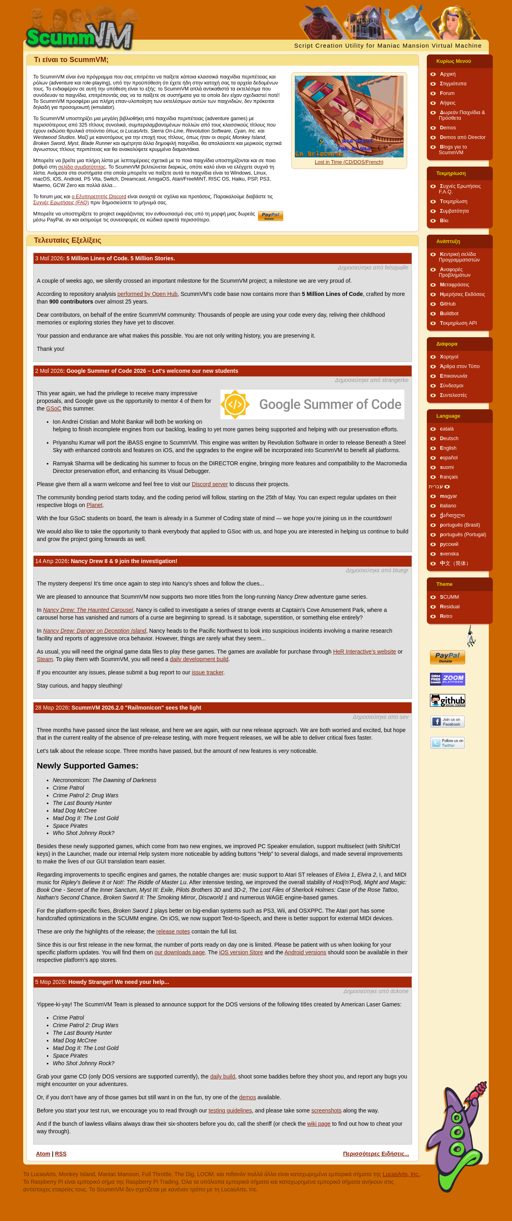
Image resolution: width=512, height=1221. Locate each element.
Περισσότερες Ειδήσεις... (376, 1154)
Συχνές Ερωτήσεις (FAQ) (61, 202)
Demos (448, 128)
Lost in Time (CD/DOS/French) (349, 162)
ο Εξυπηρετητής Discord (99, 196)
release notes (173, 931)
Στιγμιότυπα (453, 83)
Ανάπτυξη (448, 241)
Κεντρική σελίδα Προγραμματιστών (459, 257)
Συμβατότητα (454, 211)
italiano (448, 506)
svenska (449, 554)
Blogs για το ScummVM (453, 149)
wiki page (318, 1123)
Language (448, 416)
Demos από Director (463, 137)
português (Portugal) (463, 534)
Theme (444, 584)
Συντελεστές (453, 395)
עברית (436, 486)
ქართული (452, 515)
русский (449, 544)
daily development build (199, 659)
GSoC (53, 408)
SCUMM (449, 597)
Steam (45, 659)
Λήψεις (448, 103)
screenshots (326, 1110)
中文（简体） (455, 563)
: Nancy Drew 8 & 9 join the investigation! (106, 561)
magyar (448, 496)
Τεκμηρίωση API (458, 323)
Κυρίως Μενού (453, 61)
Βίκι (444, 220)
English (448, 448)
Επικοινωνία (453, 376)
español (449, 458)
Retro (446, 616)
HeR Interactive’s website (364, 651)
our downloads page (179, 952)
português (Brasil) (460, 525)
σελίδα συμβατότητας (82, 167)
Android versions (305, 952)
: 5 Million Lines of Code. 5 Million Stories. (105, 258)
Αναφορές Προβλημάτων (454, 272)
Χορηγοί (449, 357)
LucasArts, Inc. (401, 1174)
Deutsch (449, 438)
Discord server (210, 484)
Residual (450, 606)
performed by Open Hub (148, 294)
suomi (447, 467)
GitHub (448, 304)
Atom (43, 1154)
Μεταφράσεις (454, 285)
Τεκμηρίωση (451, 173)
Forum (447, 93)
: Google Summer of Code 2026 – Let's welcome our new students (136, 371)
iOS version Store (241, 952)
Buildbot (449, 313)
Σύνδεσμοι (451, 385)
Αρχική (448, 74)
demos (247, 1097)
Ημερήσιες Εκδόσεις (462, 294)
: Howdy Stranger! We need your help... (102, 982)
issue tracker (208, 672)
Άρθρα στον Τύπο (460, 366)
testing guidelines (230, 1110)
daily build (222, 1076)
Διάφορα (447, 344)
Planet (95, 505)
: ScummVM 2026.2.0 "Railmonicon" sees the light (118, 707)
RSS (60, 1154)
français (449, 477)
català (447, 429)
